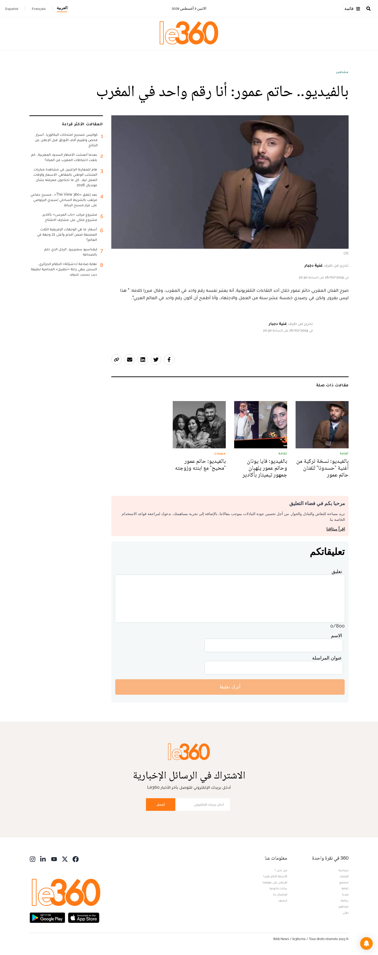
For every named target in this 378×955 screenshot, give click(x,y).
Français (39, 9)
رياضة (345, 900)
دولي (346, 912)
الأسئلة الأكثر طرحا (275, 876)
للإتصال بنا (280, 894)
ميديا (345, 894)
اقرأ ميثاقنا (335, 529)
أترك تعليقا (230, 686)
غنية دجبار (313, 265)
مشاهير (342, 72)
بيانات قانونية (278, 888)
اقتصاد (344, 876)
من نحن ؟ (281, 870)
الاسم (336, 635)
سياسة (344, 870)
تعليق (337, 571)
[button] (366, 943)
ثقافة (345, 888)
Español (11, 9)
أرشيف (282, 900)
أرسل (160, 804)
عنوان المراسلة (327, 658)
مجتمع (344, 882)
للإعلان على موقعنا (274, 882)
